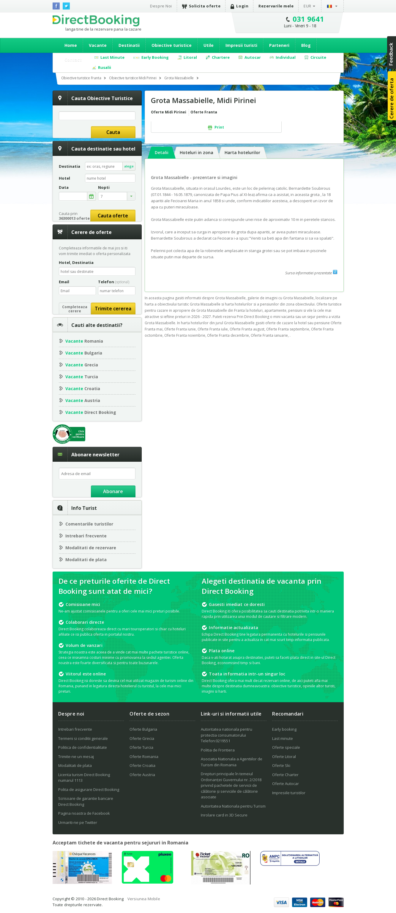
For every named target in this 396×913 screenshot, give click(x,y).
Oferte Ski (281, 765)
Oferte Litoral (284, 756)
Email (64, 281)
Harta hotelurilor (242, 152)
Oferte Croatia (142, 765)
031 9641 (308, 19)
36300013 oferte (74, 218)
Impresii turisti (241, 45)
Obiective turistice (172, 45)
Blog (306, 45)
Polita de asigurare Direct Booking (88, 789)
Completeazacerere (74, 309)
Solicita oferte (201, 6)
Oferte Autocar (285, 783)
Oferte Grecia (142, 738)
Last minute (282, 738)
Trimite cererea (113, 308)
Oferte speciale (286, 747)
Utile (208, 45)
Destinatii (129, 45)
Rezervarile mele (276, 6)
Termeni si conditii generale (83, 738)
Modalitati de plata (86, 559)
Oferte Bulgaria (143, 729)
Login (239, 6)
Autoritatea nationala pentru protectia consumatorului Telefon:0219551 (226, 735)
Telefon (113, 281)
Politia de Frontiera (218, 750)
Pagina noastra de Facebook (84, 813)
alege (129, 166)
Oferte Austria (142, 774)
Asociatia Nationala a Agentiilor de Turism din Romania (231, 762)
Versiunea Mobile (143, 898)
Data (64, 187)
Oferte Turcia (141, 747)
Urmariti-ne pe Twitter (77, 822)
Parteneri (279, 45)
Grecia (81, 365)
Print (216, 127)
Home (70, 45)
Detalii (161, 152)
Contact (73, 59)
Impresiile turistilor (288, 792)
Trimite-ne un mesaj (76, 756)
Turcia (81, 376)
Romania (84, 341)
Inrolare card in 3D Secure (224, 815)
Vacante (98, 45)
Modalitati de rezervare (90, 547)
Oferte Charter (285, 774)
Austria (82, 400)
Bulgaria (83, 353)
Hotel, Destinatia (76, 262)
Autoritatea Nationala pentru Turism (233, 806)
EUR (307, 6)
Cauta (113, 132)
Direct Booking (96, 20)
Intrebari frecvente (86, 536)
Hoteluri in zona (196, 152)
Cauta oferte (113, 215)
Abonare (113, 491)
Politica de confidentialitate (82, 747)
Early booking (284, 729)
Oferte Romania (144, 756)
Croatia (82, 388)
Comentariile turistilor (89, 524)
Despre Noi (161, 6)
